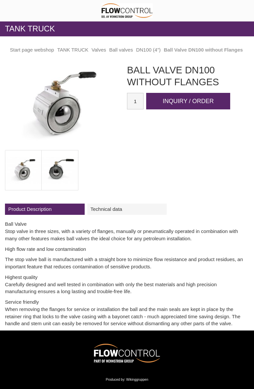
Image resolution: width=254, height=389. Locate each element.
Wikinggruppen (137, 379)
